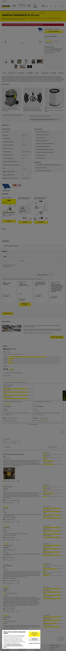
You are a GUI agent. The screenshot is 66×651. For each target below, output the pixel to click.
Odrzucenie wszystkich (34, 639)
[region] (21, 639)
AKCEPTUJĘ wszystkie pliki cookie (34, 634)
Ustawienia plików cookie (34, 643)
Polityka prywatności (11, 645)
